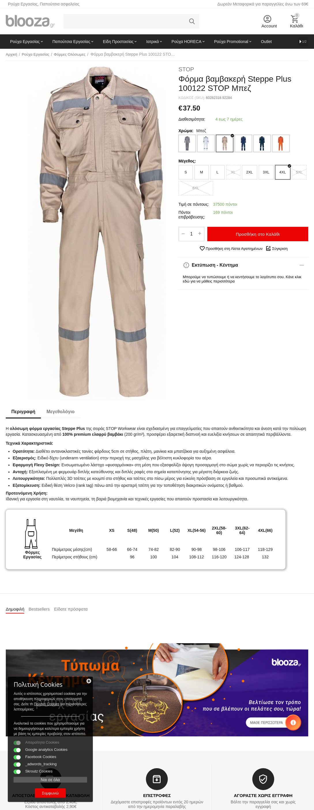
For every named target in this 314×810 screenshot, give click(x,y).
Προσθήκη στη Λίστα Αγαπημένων (231, 248)
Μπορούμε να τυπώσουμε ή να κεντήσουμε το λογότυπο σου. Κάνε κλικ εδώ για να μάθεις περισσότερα (242, 279)
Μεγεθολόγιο (61, 411)
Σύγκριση (277, 248)
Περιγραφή (23, 411)
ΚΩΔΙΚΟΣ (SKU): (191, 98)
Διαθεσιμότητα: (191, 119)
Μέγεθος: (187, 161)
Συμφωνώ (44, 792)
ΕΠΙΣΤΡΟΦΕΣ (157, 795)
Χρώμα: (185, 130)
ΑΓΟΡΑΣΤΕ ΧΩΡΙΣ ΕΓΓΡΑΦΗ (263, 795)
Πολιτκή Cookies (39, 693)
